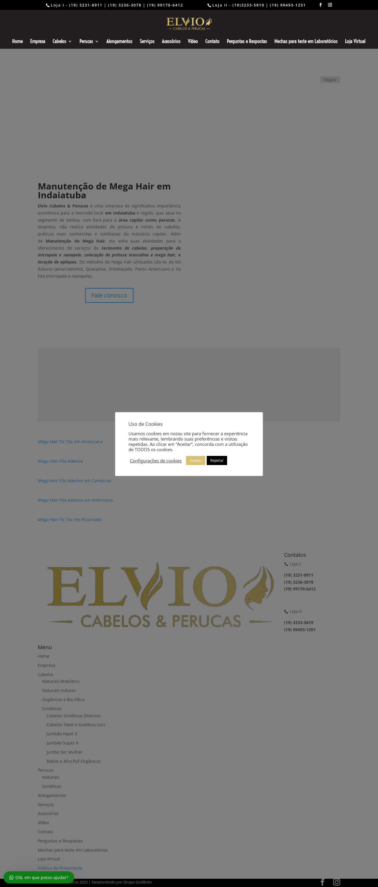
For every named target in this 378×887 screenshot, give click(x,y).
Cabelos (59, 41)
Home (17, 41)
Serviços (147, 41)
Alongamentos (119, 41)
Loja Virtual (355, 41)
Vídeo (193, 41)
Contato (212, 41)
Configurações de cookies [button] (156, 460)
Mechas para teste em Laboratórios (306, 41)
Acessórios (171, 41)
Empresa (37, 41)
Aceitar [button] (196, 460)
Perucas (86, 41)
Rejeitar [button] (217, 460)
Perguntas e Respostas (247, 41)
